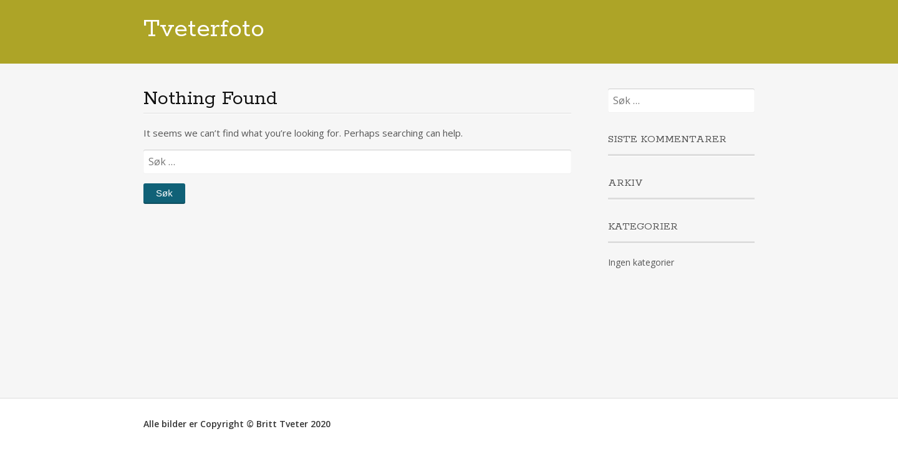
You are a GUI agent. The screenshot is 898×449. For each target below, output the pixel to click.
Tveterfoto (203, 29)
